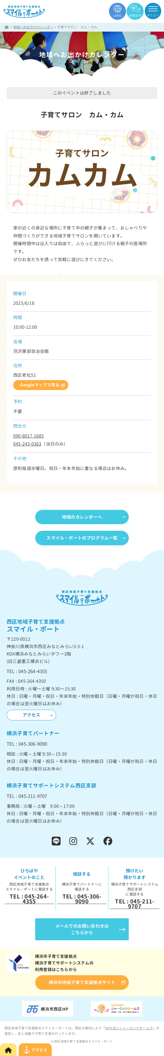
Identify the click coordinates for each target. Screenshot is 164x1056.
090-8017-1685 (28, 436)
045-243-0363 (27, 444)
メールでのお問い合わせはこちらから (82, 929)
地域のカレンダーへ (82, 517)
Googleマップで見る (39, 385)
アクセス (31, 715)
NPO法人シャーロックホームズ (129, 1028)
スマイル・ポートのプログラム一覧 (81, 538)
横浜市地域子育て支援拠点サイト (82, 982)
